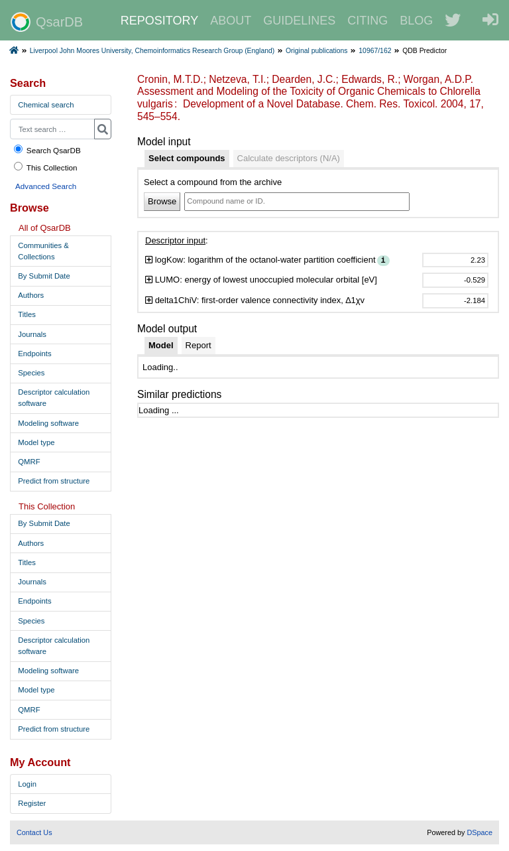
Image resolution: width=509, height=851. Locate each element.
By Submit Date (44, 276)
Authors (31, 295)
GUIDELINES (299, 20)
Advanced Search (45, 186)
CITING (367, 20)
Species (31, 373)
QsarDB (47, 22)
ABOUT (230, 20)
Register (32, 803)
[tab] (186, 158)
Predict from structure (53, 481)
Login (27, 784)
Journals (32, 334)
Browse (162, 201)
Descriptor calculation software (53, 397)
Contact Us (34, 832)
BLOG (416, 20)
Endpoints (34, 354)
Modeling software (48, 423)
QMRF (29, 462)
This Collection (45, 167)
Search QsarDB (47, 150)
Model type (36, 442)
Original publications (317, 50)
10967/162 (375, 50)
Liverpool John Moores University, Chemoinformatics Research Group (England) (152, 50)
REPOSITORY (159, 20)
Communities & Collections (43, 251)
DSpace (479, 832)
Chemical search (46, 105)
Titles (27, 314)
